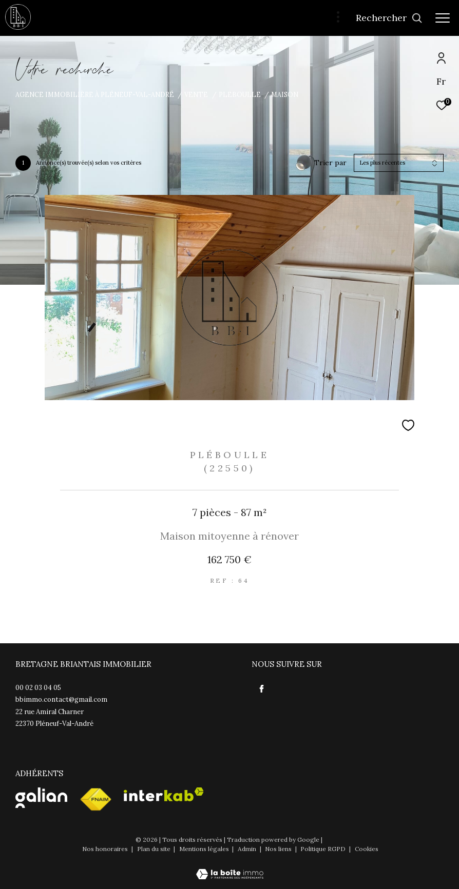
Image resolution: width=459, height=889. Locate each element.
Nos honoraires (105, 849)
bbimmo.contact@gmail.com (61, 699)
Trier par (330, 163)
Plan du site (154, 849)
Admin (248, 849)
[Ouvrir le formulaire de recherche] (389, 18)
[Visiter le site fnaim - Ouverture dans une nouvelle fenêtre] (95, 799)
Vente (196, 94)
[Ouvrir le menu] (442, 18)
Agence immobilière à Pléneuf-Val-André (94, 94)
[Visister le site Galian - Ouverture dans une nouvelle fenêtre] (41, 797)
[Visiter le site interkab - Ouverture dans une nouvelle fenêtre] (164, 794)
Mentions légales (205, 849)
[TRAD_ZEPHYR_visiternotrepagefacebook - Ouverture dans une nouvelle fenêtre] (262, 689)
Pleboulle (240, 94)
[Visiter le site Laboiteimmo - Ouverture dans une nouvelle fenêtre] (230, 867)
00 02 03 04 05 (38, 687)
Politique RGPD (323, 849)
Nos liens (279, 849)
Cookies (366, 849)
